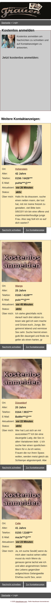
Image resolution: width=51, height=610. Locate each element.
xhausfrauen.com (21, 601)
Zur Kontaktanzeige (35, 230)
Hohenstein (21, 169)
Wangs (19, 286)
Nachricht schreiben (11, 230)
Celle (18, 523)
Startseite (5, 23)
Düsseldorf (21, 402)
